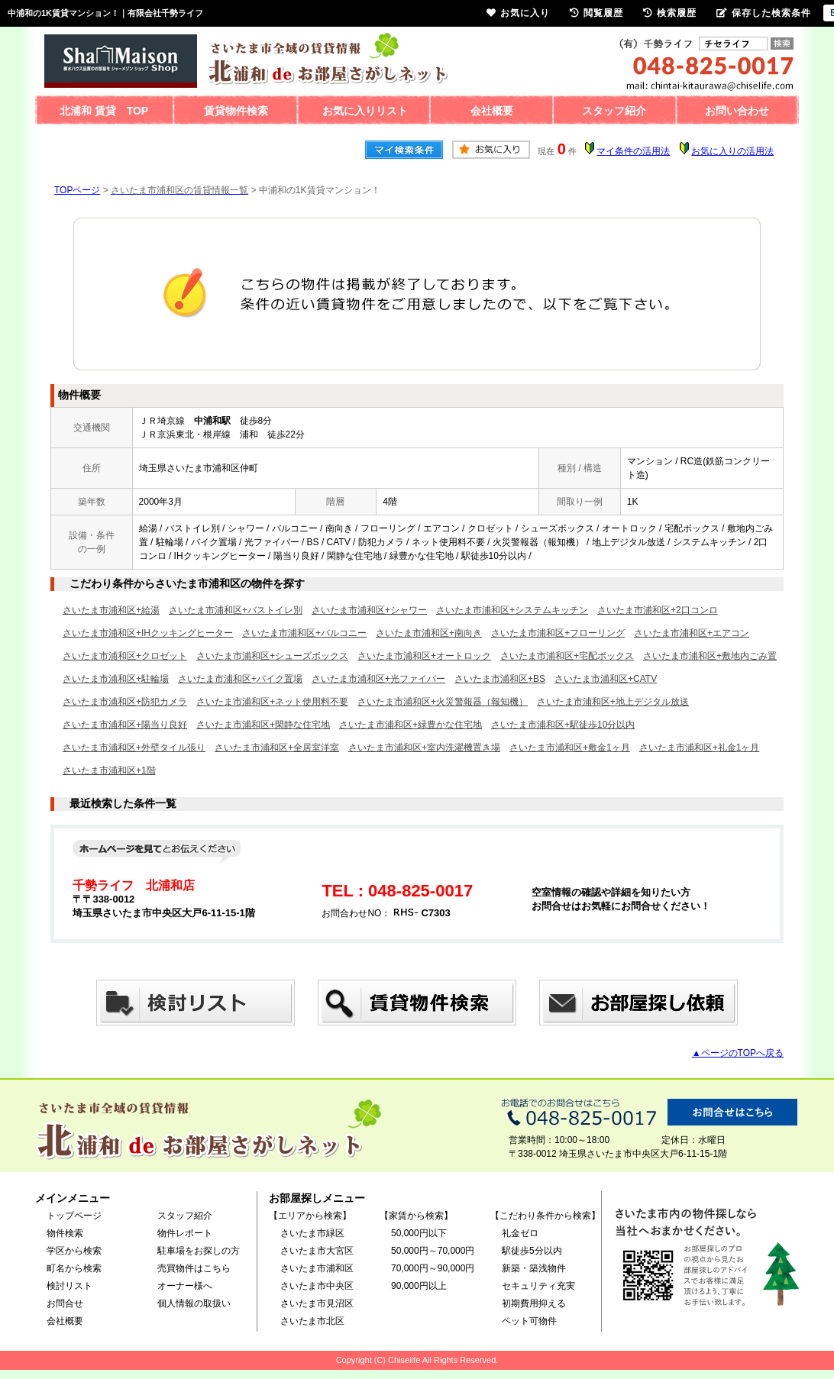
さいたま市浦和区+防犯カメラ (125, 701)
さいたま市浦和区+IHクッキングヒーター (148, 633)
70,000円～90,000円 (432, 1268)
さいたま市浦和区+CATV (605, 678)
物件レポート (184, 1233)
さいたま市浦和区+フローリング (558, 633)
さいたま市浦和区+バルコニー (304, 633)
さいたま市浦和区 (317, 1268)
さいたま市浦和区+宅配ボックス (567, 656)
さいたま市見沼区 (317, 1303)
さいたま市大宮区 (317, 1250)
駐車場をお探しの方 (198, 1250)
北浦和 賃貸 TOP (104, 111)
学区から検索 (74, 1250)
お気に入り (518, 13)
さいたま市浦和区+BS (499, 678)
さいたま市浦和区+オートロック (424, 656)
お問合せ (65, 1303)
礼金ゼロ (520, 1233)
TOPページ (77, 190)
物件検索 (65, 1233)
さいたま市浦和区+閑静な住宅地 (263, 724)
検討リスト (69, 1285)
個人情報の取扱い (194, 1303)
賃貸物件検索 (236, 111)
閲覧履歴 (596, 13)
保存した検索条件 (763, 13)
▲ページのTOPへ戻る (738, 1053)
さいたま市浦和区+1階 (109, 770)
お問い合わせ (737, 111)
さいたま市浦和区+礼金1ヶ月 (699, 747)
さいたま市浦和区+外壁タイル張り (134, 747)
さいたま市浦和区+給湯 (111, 610)
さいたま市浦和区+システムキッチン (512, 610)
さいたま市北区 (312, 1321)
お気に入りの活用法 (732, 151)
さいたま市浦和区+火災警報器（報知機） (442, 701)
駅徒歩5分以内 (532, 1250)
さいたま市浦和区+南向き (429, 633)
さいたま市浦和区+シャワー (369, 610)
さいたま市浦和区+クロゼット (125, 656)
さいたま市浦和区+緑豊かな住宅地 (410, 724)
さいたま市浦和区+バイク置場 (240, 678)
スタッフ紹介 (614, 111)
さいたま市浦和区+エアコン (691, 633)
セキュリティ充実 (538, 1285)
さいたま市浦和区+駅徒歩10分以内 (563, 724)
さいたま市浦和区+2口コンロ (657, 610)
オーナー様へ (184, 1285)
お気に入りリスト (365, 111)
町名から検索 (74, 1268)
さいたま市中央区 (317, 1285)
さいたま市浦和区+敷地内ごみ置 (710, 656)
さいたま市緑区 (312, 1233)
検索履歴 (670, 13)
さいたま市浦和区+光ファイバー (378, 678)
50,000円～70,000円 (432, 1250)
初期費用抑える (534, 1303)
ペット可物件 (529, 1321)
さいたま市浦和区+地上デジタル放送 (613, 701)
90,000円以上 (419, 1285)
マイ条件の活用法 (633, 151)
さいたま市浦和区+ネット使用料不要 (272, 701)
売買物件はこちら (194, 1268)
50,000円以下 (419, 1233)
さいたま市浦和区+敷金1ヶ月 (569, 747)
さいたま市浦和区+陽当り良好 (125, 724)
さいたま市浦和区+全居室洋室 (277, 747)
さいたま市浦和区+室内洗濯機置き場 (424, 747)
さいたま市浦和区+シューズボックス (272, 656)
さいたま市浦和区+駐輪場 (116, 678)
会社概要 (491, 111)
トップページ (74, 1215)
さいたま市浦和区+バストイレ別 (235, 610)
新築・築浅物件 (534, 1268)
